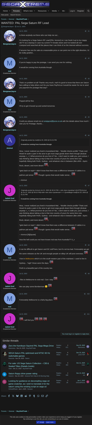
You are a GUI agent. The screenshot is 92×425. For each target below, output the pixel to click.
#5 (88, 117)
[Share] (85, 31)
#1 (88, 31)
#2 (88, 58)
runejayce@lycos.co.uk (52, 121)
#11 (88, 314)
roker (10, 368)
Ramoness (12, 348)
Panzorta (11, 358)
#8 (88, 245)
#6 (88, 135)
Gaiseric (11, 376)
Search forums (15, 15)
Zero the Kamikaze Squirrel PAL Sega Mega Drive (31, 346)
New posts (5, 15)
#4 (88, 97)
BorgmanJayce (8, 26)
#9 (88, 273)
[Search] (88, 11)
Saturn (27, 358)
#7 (88, 185)
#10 (88, 294)
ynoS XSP (81, 355)
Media (54, 11)
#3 (88, 79)
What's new (28, 11)
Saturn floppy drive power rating (23, 373)
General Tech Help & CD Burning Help (37, 376)
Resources (42, 11)
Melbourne (29, 259)
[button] (9, 11)
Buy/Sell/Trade (31, 348)
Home (5, 11)
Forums (16, 11)
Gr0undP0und (13, 389)
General (29, 389)
